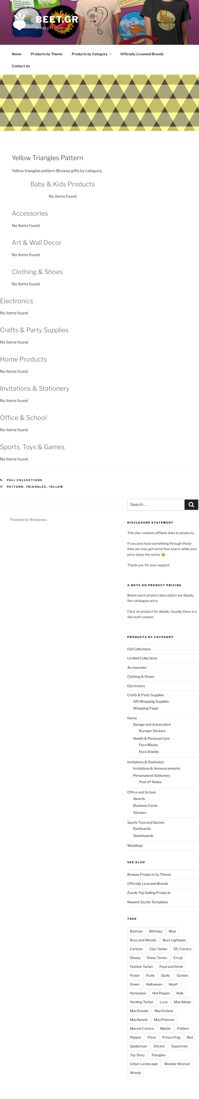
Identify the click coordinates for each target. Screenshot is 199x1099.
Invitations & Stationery (145, 762)
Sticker (159, 1046)
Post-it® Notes (150, 782)
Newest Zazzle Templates (147, 902)
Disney (135, 958)
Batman (136, 931)
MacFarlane (164, 1011)
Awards (139, 798)
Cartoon (136, 949)
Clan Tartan (158, 949)
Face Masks (148, 745)
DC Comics (182, 949)
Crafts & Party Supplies (145, 695)
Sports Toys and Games (145, 822)
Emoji (177, 958)
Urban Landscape (144, 1064)
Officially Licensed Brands (141, 54)
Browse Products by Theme (149, 874)
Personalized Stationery (151, 775)
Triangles (36, 486)
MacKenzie (139, 1019)
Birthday (155, 931)
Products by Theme (46, 54)
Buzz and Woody (143, 940)
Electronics (136, 686)
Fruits (150, 975)
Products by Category (92, 54)
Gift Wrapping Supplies (151, 701)
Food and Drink (171, 966)
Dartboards (142, 828)
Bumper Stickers (152, 731)
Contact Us (21, 66)
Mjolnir (165, 1028)
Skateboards (143, 836)
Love (164, 1002)
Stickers (139, 812)
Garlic (165, 975)
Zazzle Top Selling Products (149, 892)
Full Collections (25, 480)
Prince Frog (171, 1037)
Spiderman (138, 1046)
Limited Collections (142, 658)
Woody (135, 1073)
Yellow (56, 486)
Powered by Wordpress (28, 519)
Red (190, 1037)
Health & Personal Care (151, 738)
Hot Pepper (161, 993)
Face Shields (149, 752)
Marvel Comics (142, 1028)
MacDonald (139, 1011)
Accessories (136, 667)
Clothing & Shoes (140, 676)
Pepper (135, 1037)
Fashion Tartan (141, 966)
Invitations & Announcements (156, 768)
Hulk (180, 993)
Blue (172, 931)
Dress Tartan (157, 958)
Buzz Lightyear (174, 940)
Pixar (152, 1037)
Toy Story (137, 1055)
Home (16, 54)
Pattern (15, 486)
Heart (173, 984)
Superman (179, 1046)
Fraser (135, 975)
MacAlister (182, 1002)
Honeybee (138, 993)
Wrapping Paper (146, 708)
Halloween (154, 984)
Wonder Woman (177, 1064)
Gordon (182, 975)
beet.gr (57, 19)
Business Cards (145, 805)
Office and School (141, 792)
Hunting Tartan (141, 1002)
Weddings (135, 845)
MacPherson (164, 1019)
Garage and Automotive (152, 724)
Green (135, 984)
